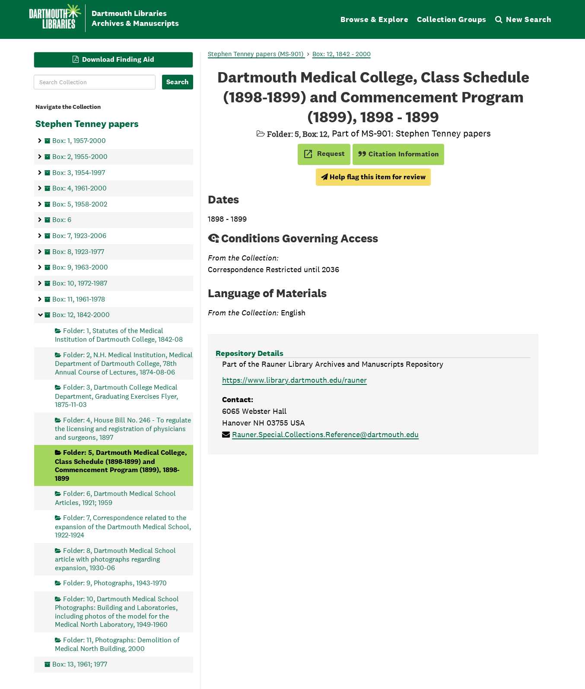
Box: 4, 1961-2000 (79, 188)
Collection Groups (451, 19)
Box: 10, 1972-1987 (79, 282)
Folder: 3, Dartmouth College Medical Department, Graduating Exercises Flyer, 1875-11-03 (116, 396)
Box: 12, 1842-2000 (81, 314)
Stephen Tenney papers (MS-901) (256, 54)
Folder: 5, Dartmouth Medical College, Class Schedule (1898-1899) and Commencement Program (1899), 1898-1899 (121, 465)
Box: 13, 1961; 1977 (79, 663)
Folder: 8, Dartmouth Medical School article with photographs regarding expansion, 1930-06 (115, 559)
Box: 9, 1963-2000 (80, 267)
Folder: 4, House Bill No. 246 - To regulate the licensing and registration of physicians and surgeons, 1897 (123, 428)
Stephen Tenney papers (87, 123)
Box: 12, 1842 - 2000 (341, 54)
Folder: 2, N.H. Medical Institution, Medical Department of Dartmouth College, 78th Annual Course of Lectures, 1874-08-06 (124, 363)
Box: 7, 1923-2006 (79, 235)
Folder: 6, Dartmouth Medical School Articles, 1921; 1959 (115, 498)
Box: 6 (61, 219)
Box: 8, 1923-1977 (78, 251)
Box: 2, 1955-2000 (80, 156)
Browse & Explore (374, 19)
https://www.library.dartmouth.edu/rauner (294, 380)
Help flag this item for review (373, 176)
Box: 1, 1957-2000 (79, 140)
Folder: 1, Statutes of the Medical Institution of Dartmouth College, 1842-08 (119, 334)
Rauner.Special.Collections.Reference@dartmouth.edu (325, 434)
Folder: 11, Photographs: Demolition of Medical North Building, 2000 (117, 644)
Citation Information (398, 154)
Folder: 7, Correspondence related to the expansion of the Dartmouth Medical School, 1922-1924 (123, 526)
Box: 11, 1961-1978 (78, 298)
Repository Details (249, 353)
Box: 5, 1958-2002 (79, 203)
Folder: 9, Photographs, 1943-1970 (115, 582)
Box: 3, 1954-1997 (78, 172)
